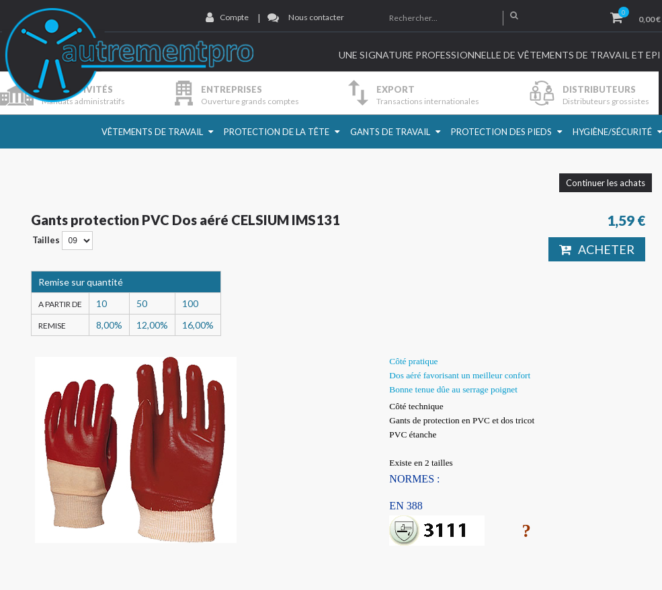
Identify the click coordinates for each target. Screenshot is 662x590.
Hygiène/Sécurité (612, 131)
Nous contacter (316, 17)
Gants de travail (390, 131)
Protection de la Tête (276, 131)
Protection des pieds (501, 131)
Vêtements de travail (152, 131)
